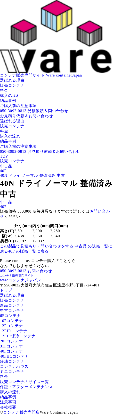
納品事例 (8, 101)
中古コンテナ (12, 310)
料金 (4, 90)
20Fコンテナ (11, 341)
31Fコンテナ (11, 346)
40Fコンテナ (11, 351)
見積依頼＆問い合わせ (48, 111)
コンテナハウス (14, 366)
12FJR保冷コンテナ (18, 336)
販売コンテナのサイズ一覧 (24, 382)
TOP (4, 156)
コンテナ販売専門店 (21, 412)
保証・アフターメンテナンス (26, 387)
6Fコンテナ (10, 316)
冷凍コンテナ (12, 361)
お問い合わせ (40, 271)
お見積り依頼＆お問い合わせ (26, 116)
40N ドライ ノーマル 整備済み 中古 (32, 175)
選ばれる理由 (12, 80)
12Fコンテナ (11, 326)
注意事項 (8, 402)
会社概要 (8, 407)
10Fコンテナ (11, 321)
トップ (6, 290)
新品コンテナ (12, 305)
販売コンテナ (12, 85)
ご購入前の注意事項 (18, 106)
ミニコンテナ (12, 371)
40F (3, 171)
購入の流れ (10, 95)
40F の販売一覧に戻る (28, 251)
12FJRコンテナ (13, 331)
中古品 (6, 166)
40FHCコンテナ (14, 356)
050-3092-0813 (13, 111)
